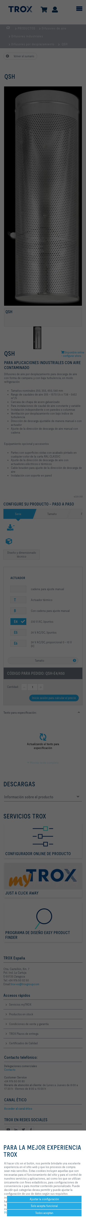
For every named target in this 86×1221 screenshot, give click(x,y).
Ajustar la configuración (44, 1199)
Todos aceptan (44, 1213)
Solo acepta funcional (44, 1206)
